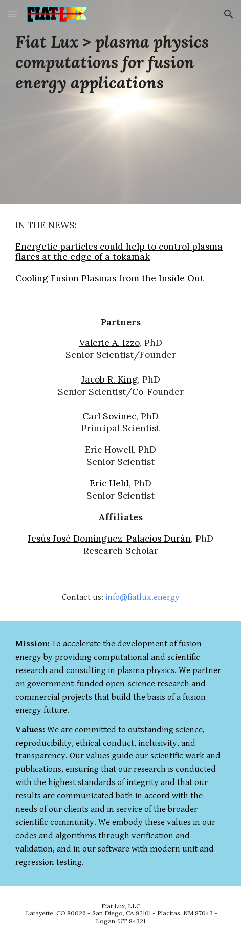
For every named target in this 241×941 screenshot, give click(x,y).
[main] (120, 62)
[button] (12, 14)
